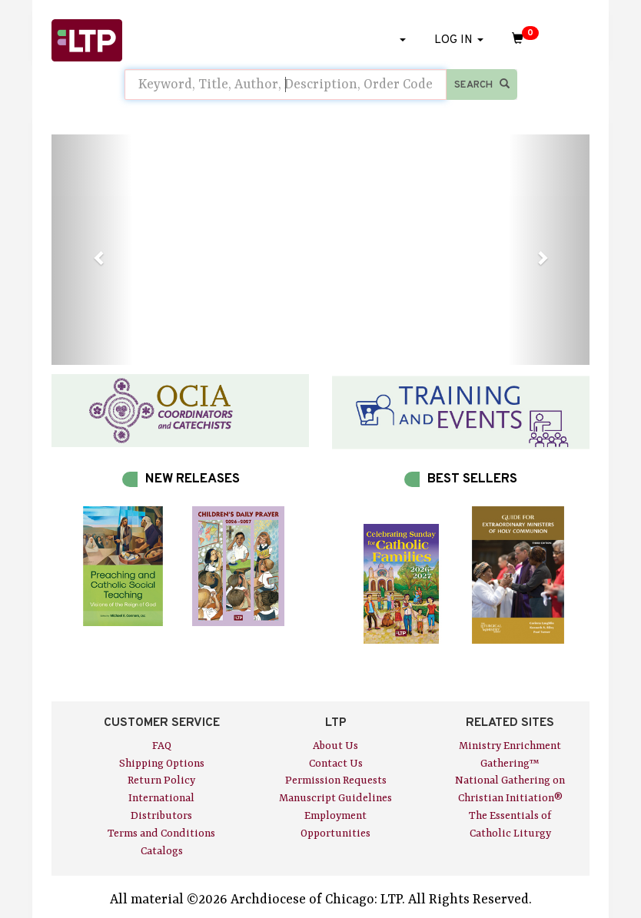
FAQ (161, 746)
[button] (91, 249)
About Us (335, 746)
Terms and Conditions (161, 833)
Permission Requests (336, 780)
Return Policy (161, 780)
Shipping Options (161, 763)
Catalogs (162, 851)
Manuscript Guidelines (335, 798)
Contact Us (336, 763)
